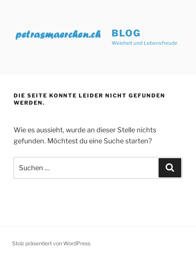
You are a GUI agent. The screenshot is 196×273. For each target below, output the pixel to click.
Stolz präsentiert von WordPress (51, 243)
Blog (126, 33)
